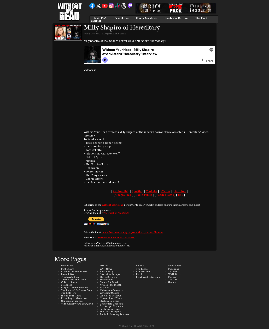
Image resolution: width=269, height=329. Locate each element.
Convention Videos (72, 301)
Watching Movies (109, 292)
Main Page (100, 18)
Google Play (123, 194)
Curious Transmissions (74, 271)
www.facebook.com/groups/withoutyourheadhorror (132, 232)
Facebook (173, 269)
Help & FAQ (106, 271)
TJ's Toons (142, 269)
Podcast (172, 277)
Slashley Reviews (109, 301)
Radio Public (144, 194)
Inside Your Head (71, 295)
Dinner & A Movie (109, 282)
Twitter (172, 279)
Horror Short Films (111, 298)
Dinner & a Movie (146, 18)
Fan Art (140, 274)
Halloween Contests (111, 290)
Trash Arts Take (70, 277)
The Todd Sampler (110, 311)
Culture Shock (69, 282)
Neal (123, 33)
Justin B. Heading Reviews (114, 314)
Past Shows (121, 18)
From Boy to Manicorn (74, 298)
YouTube (151, 191)
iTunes (165, 191)
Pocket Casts (165, 194)
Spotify (137, 191)
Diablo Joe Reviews (176, 18)
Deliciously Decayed (111, 303)
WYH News (106, 269)
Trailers (104, 287)
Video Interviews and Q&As (77, 303)
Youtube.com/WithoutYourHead (116, 237)
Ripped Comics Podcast (74, 287)
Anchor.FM (120, 191)
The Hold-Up (68, 292)
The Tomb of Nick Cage (116, 213)
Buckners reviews (110, 309)
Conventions (143, 271)
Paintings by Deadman (148, 277)
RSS (180, 194)
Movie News (107, 279)
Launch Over (68, 274)
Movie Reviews (108, 277)
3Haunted (66, 284)
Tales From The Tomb (73, 279)
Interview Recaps (110, 274)
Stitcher (180, 191)
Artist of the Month (110, 284)
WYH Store (174, 274)
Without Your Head (113, 204)
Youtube (172, 271)
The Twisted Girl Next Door (76, 290)
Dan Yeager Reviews (111, 306)
